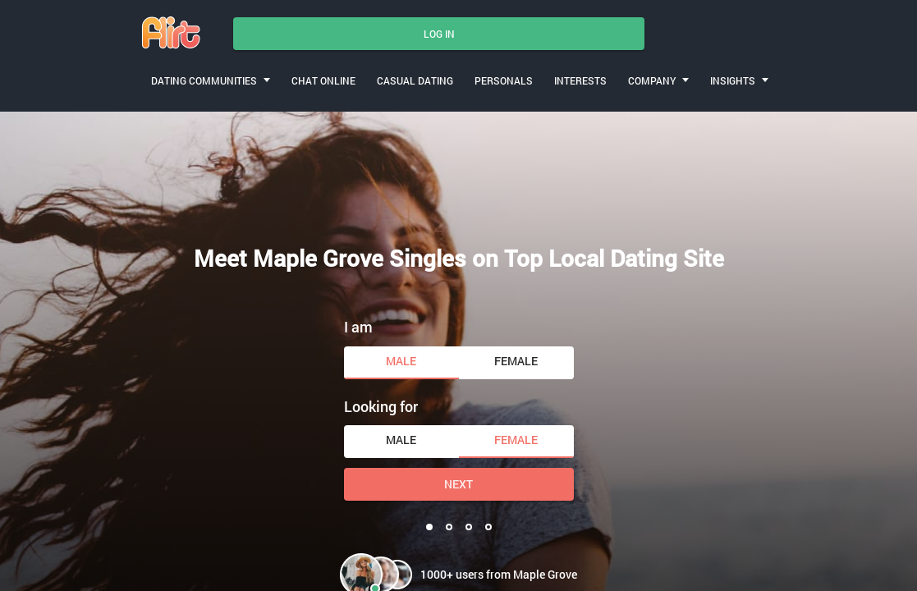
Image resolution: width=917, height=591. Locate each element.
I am (358, 327)
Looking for (381, 406)
